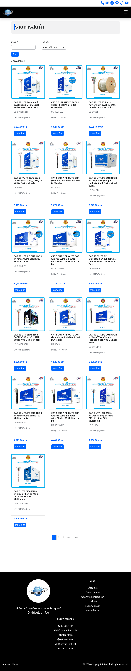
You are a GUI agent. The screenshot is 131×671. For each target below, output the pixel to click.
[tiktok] (121, 3)
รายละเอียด (20, 133)
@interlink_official (65, 644)
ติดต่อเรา (93, 601)
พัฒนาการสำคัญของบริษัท (92, 597)
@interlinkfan (65, 639)
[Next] (69, 537)
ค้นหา (15, 54)
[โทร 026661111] (102, 3)
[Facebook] (112, 3)
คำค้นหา (14, 42)
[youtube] (126, 3)
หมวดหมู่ (45, 42)
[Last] (76, 537)
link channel (65, 648)
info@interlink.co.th (65, 630)
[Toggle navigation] (125, 12)
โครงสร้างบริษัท (93, 592)
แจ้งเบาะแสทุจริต (92, 606)
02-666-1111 (65, 626)
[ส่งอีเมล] (107, 3)
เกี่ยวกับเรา (93, 588)
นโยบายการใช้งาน (10, 664)
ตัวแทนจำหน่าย (92, 610)
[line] (117, 3)
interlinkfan (66, 635)
